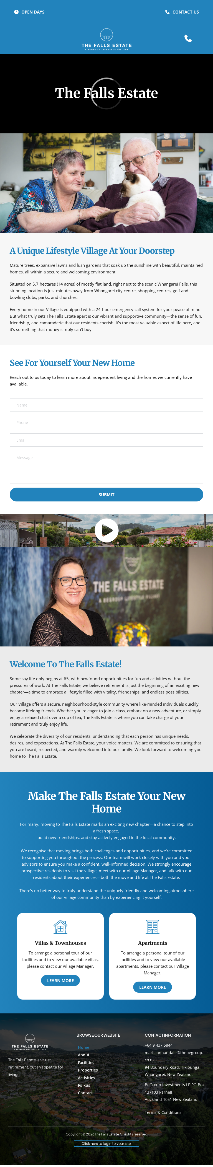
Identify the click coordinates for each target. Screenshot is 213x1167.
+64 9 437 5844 (159, 1047)
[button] (24, 38)
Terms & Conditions (163, 1114)
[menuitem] (106, 1049)
